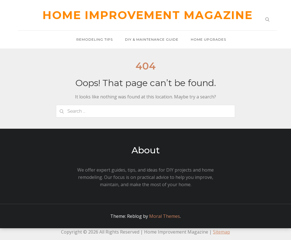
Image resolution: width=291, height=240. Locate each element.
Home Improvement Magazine (148, 15)
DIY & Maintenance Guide (152, 39)
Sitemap (221, 232)
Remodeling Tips (94, 39)
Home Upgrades (208, 39)
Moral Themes (164, 216)
